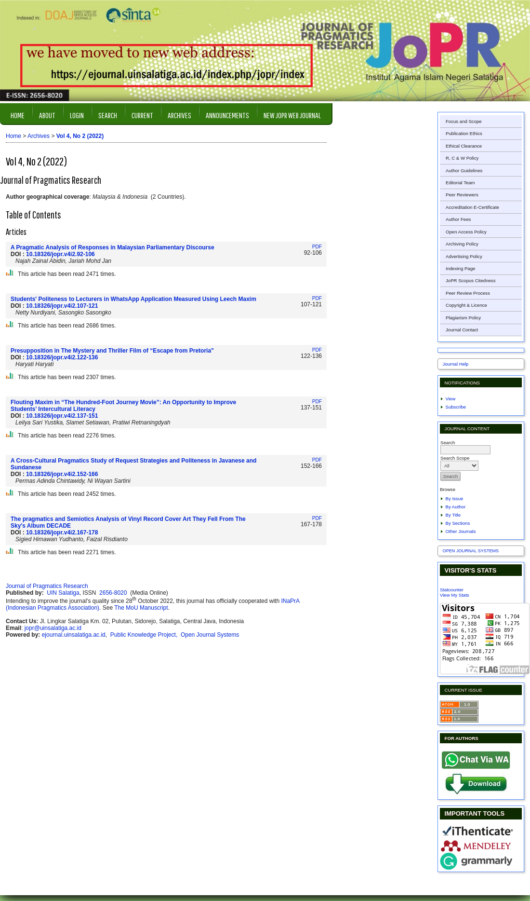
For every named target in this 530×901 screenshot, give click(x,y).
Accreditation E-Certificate (472, 207)
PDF (317, 246)
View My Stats (454, 595)
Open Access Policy (466, 231)
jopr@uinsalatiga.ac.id (53, 628)
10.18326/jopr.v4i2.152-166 (62, 474)
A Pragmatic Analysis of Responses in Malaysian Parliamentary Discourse (112, 247)
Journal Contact (462, 329)
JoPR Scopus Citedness (470, 280)
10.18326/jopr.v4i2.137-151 (62, 415)
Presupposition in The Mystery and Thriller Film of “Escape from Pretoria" (112, 350)
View (451, 398)
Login (77, 115)
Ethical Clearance (464, 146)
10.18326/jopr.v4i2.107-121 (62, 305)
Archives (179, 115)
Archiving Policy (462, 243)
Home (18, 115)
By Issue (455, 498)
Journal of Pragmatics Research (47, 586)
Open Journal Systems (471, 550)
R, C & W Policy (462, 158)
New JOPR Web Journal (292, 115)
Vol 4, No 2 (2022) (80, 136)
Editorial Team (460, 182)
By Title (453, 515)
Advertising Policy (464, 256)
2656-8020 (114, 592)
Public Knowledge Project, (144, 634)
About (47, 115)
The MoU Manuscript (141, 607)
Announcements (227, 115)
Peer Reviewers (462, 194)
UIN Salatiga (63, 592)
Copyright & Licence (466, 305)
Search (107, 115)
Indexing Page (460, 268)
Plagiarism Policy (463, 317)
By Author (456, 506)
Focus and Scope (464, 121)
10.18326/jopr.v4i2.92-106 (60, 254)
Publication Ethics (464, 133)
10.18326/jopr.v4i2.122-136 (62, 357)
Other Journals (461, 531)
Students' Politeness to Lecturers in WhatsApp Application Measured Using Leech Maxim (133, 299)
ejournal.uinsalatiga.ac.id (74, 634)
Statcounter (452, 589)
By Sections (458, 523)
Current (142, 115)
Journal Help (456, 364)
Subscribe (456, 407)
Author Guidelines (464, 170)
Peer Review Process (468, 293)
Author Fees (458, 219)
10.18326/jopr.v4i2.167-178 (62, 532)
